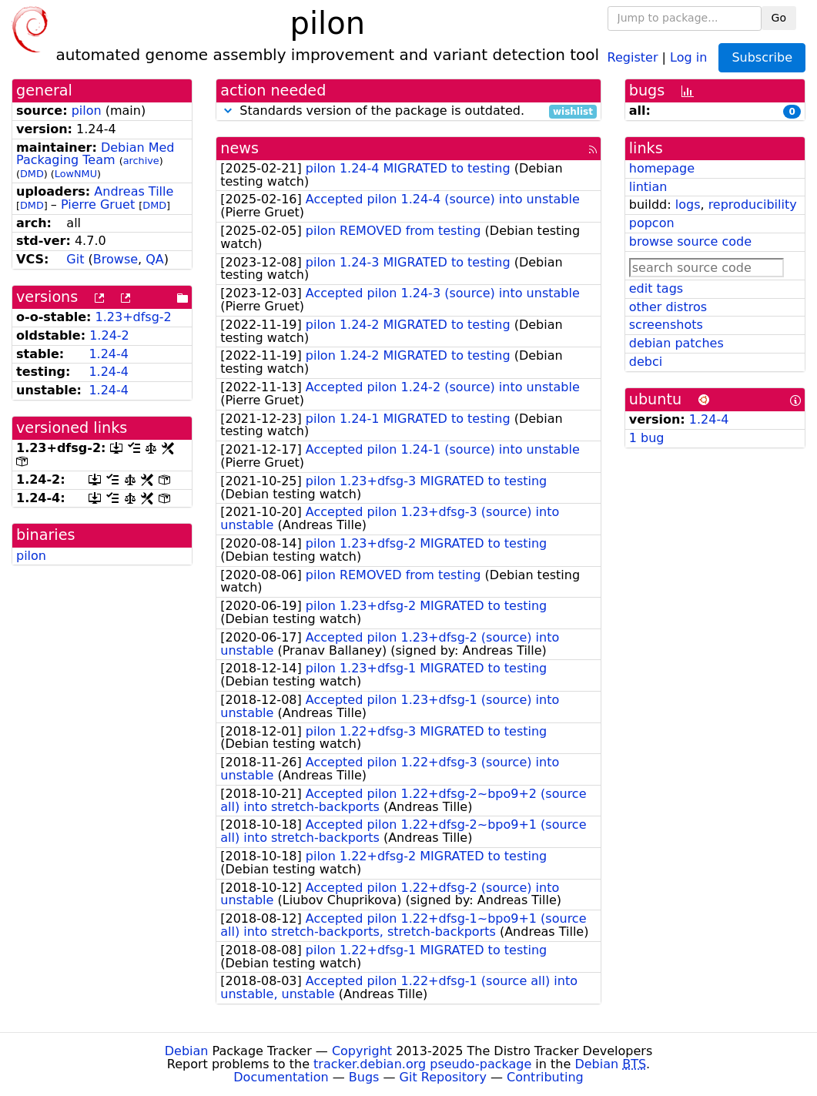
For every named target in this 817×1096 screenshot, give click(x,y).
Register (633, 56)
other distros (668, 307)
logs (688, 204)
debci (645, 361)
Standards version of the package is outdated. (408, 111)
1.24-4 (109, 354)
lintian (648, 186)
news (239, 148)
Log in (688, 56)
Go (779, 18)
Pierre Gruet (98, 204)
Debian (187, 1051)
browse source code (690, 241)
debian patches (676, 343)
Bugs (364, 1077)
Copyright (362, 1051)
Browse (115, 259)
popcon (652, 223)
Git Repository (443, 1077)
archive (141, 160)
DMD (32, 173)
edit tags (656, 288)
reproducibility (752, 204)
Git (75, 259)
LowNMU (76, 173)
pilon (87, 110)
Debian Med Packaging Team (95, 154)
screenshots (666, 324)
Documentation (280, 1077)
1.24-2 (109, 335)
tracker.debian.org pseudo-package (422, 1064)
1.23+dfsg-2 (133, 317)
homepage (662, 168)
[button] (228, 110)
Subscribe (762, 57)
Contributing (545, 1077)
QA (155, 259)
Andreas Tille (133, 191)
